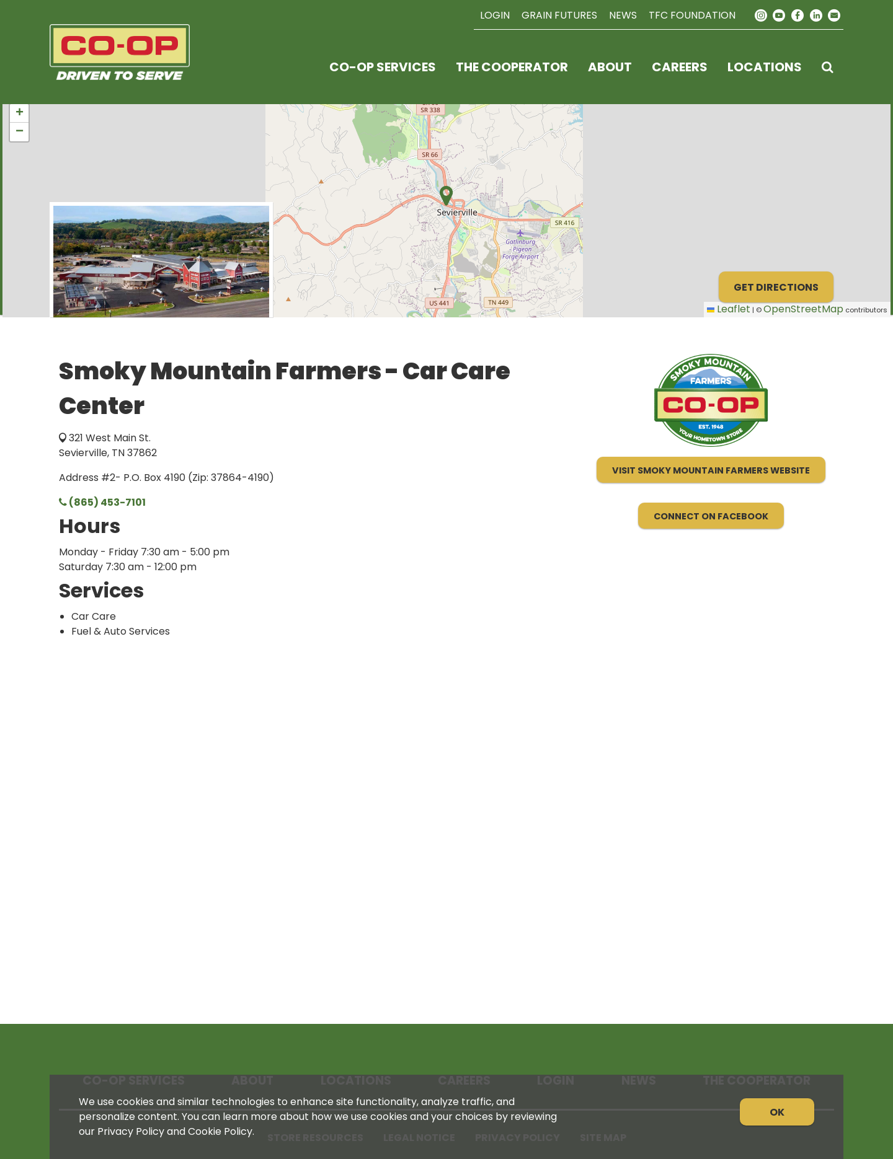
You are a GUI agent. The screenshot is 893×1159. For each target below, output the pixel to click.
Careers (680, 66)
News (623, 15)
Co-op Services (382, 66)
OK (777, 1112)
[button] (19, 113)
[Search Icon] (827, 67)
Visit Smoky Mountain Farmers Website (711, 470)
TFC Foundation (692, 15)
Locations (764, 66)
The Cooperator (512, 66)
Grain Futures (559, 15)
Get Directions (776, 287)
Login (495, 15)
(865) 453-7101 (102, 502)
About (610, 66)
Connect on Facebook (711, 516)
